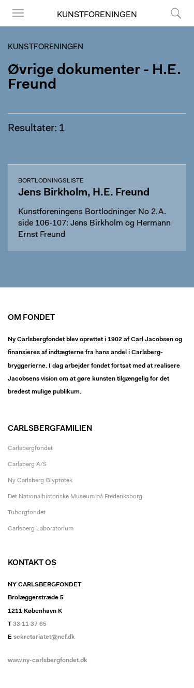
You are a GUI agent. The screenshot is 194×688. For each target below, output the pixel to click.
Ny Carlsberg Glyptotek (40, 481)
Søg (176, 13)
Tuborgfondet (27, 513)
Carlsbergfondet (30, 448)
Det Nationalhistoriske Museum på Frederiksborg (75, 497)
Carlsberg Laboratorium (40, 529)
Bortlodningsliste (50, 181)
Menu (18, 13)
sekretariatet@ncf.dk (44, 637)
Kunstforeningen (97, 15)
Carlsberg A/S (27, 464)
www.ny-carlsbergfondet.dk (47, 660)
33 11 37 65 (30, 624)
